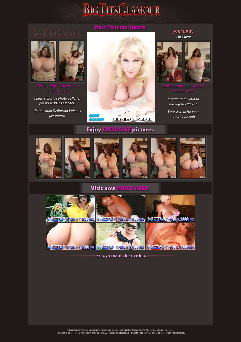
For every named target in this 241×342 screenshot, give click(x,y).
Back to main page (120, 340)
